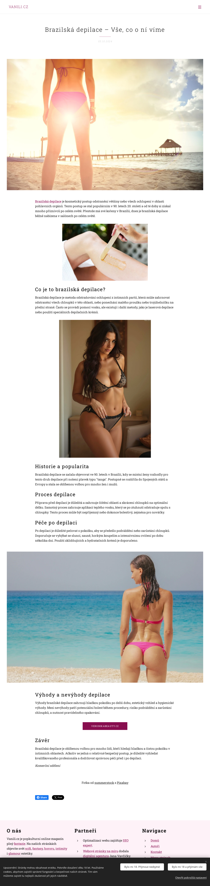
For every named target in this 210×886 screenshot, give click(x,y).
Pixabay (122, 783)
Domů (155, 840)
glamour (14, 853)
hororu (49, 848)
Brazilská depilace (48, 201)
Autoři (155, 846)
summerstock (104, 783)
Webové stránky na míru (100, 851)
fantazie (19, 844)
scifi (28, 848)
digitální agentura (96, 856)
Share (42, 797)
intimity (61, 848)
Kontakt (156, 852)
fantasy (37, 848)
